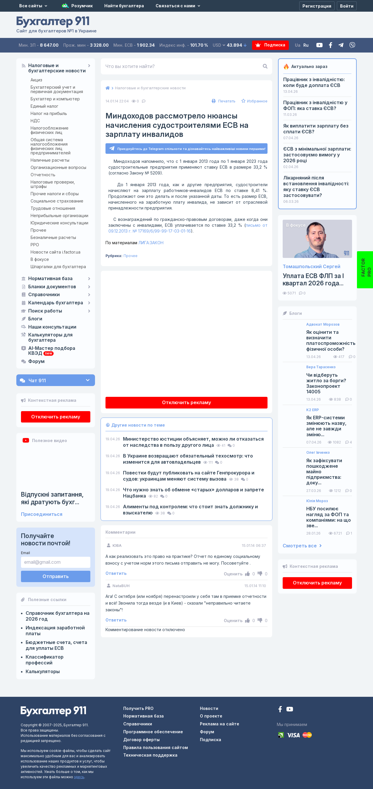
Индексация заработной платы (55, 630)
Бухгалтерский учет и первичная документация (57, 89)
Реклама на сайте (219, 723)
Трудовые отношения (53, 208)
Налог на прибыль (49, 113)
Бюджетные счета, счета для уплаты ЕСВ (56, 645)
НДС (35, 120)
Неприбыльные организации (59, 215)
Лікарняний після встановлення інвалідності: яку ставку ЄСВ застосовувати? (316, 186)
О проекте (211, 715)
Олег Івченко (318, 453)
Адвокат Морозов (322, 324)
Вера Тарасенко (321, 367)
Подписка (266, 45)
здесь (79, 777)
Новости (209, 708)
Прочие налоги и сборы (55, 193)
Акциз (36, 79)
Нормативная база (50, 278)
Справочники (44, 294)
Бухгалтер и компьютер (55, 98)
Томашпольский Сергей (311, 266)
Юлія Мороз (317, 501)
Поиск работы (45, 311)
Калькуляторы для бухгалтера (50, 337)
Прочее (38, 230)
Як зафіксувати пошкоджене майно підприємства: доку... (324, 472)
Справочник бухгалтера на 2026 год (57, 616)
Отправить (56, 576)
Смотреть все (302, 546)
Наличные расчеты (50, 160)
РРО (35, 244)
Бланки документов (52, 286)
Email (25, 553)
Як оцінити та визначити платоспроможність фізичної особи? (331, 340)
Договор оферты (141, 739)
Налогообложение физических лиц (49, 130)
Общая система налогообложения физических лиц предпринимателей (51, 146)
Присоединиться (41, 514)
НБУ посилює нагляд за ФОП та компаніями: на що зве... (328, 517)
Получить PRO (138, 708)
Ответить (115, 573)
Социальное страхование (57, 200)
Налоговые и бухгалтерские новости (57, 68)
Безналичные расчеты (53, 237)
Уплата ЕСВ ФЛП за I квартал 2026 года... (313, 279)
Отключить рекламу (55, 417)
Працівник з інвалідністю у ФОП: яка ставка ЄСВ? (315, 105)
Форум (36, 361)
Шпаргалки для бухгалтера (58, 266)
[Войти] (347, 5)
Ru (306, 45)
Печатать (222, 101)
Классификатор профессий (45, 660)
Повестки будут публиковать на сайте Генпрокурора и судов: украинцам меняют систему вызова (188, 476)
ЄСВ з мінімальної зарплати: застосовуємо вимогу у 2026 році (317, 154)
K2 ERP (312, 410)
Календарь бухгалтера (55, 303)
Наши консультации (52, 327)
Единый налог (44, 106)
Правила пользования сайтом (155, 747)
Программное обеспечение (153, 731)
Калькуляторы (43, 671)
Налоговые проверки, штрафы (53, 184)
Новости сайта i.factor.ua (55, 251)
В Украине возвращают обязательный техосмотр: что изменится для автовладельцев (188, 459)
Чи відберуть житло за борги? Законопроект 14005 (326, 383)
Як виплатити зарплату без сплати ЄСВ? (316, 129)
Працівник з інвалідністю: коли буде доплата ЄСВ (314, 82)
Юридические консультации (59, 222)
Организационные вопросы (58, 167)
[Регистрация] (317, 5)
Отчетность (43, 174)
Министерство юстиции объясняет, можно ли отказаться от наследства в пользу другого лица (193, 442)
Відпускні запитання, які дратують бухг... (52, 498)
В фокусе (40, 259)
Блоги (35, 319)
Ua (297, 45)
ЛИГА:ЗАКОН (134, 242)
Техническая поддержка (150, 755)
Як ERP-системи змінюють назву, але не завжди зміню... (326, 426)
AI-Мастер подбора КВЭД (51, 351)
